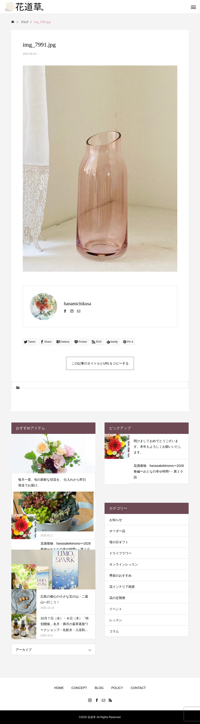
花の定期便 (117, 598)
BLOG (99, 688)
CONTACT (138, 688)
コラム (114, 631)
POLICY (117, 688)
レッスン (115, 620)
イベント (115, 609)
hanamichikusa (77, 303)
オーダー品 (117, 531)
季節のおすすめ (120, 575)
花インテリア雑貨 (122, 586)
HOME (59, 688)
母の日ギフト (118, 542)
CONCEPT (79, 688)
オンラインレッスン (123, 564)
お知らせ (115, 520)
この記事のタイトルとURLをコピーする (100, 363)
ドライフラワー (120, 553)
